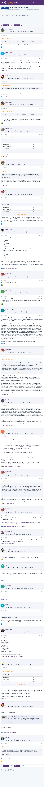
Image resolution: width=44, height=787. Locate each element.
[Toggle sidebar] (40, 2)
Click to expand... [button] (22, 151)
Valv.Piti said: (5, 481)
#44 (42, 571)
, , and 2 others (11, 123)
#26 (42, 35)
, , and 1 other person (15, 285)
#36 (42, 315)
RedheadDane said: (6, 38)
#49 (42, 710)
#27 (42, 58)
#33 (42, 235)
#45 (42, 591)
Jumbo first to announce (6, 637)
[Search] (42, 2)
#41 (42, 515)
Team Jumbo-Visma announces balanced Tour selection (21, 716)
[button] (2, 2)
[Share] (40, 35)
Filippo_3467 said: (6, 171)
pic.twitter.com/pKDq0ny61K (11, 449)
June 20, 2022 (29, 452)
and (8, 47)
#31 (42, 167)
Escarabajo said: (5, 614)
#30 (42, 134)
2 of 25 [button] (11, 25)
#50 (42, 743)
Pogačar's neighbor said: (7, 137)
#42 (42, 537)
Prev (6, 25)
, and (9, 268)
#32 (42, 197)
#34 (42, 280)
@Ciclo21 (30, 445)
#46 (42, 610)
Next (17, 25)
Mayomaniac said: (6, 85)
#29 (42, 108)
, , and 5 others (13, 656)
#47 (42, 635)
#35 (42, 296)
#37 (42, 356)
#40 (42, 478)
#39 (42, 436)
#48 (42, 668)
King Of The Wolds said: (7, 359)
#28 (42, 82)
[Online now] (4, 32)
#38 (42, 406)
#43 (42, 555)
